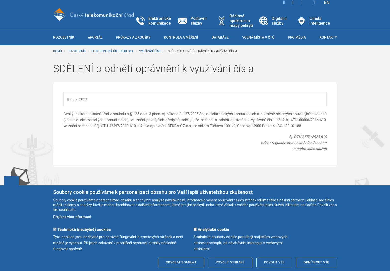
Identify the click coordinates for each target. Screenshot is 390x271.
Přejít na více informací (72, 217)
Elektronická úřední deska (112, 51)
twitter (292, 2)
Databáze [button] (220, 37)
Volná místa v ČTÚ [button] (258, 37)
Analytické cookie (213, 229)
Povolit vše (274, 262)
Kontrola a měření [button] (181, 37)
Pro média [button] (297, 37)
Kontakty (328, 37)
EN (326, 2)
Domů (57, 51)
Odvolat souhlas (181, 262)
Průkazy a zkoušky (133, 37)
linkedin (301, 2)
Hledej (313, 2)
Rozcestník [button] (63, 37)
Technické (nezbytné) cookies (84, 229)
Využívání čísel (150, 51)
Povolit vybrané (230, 262)
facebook (284, 2)
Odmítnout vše (316, 262)
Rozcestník (77, 51)
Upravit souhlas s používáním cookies (11, 180)
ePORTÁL (95, 37)
